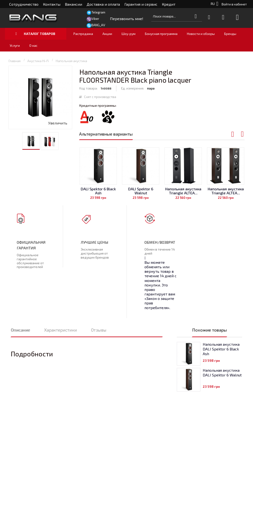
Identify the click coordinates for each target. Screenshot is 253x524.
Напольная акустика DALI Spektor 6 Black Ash (221, 349)
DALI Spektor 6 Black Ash (98, 191)
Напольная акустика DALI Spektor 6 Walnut (222, 372)
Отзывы (98, 329)
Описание (20, 329)
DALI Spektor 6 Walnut (140, 191)
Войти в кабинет (234, 4)
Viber (95, 19)
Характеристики (60, 329)
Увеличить (57, 123)
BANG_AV (98, 25)
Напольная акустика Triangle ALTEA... (183, 191)
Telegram (98, 12)
